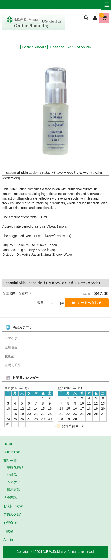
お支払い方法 (13, 506)
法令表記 (10, 497)
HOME (8, 444)
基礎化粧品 (13, 365)
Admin (8, 540)
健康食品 (11, 347)
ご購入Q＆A (12, 514)
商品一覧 (10, 461)
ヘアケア (11, 338)
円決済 (8, 531)
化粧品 (9, 356)
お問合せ (10, 523)
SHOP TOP (11, 452)
